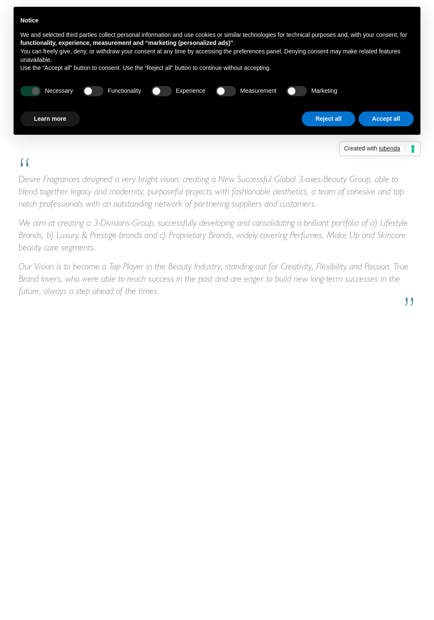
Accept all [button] (386, 118)
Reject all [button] (328, 118)
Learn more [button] (50, 118)
